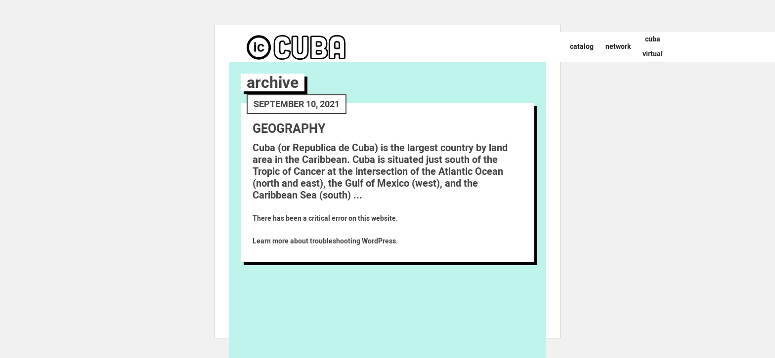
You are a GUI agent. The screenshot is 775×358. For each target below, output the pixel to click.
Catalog (582, 46)
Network (618, 46)
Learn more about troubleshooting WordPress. (325, 241)
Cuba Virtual (653, 46)
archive (273, 82)
